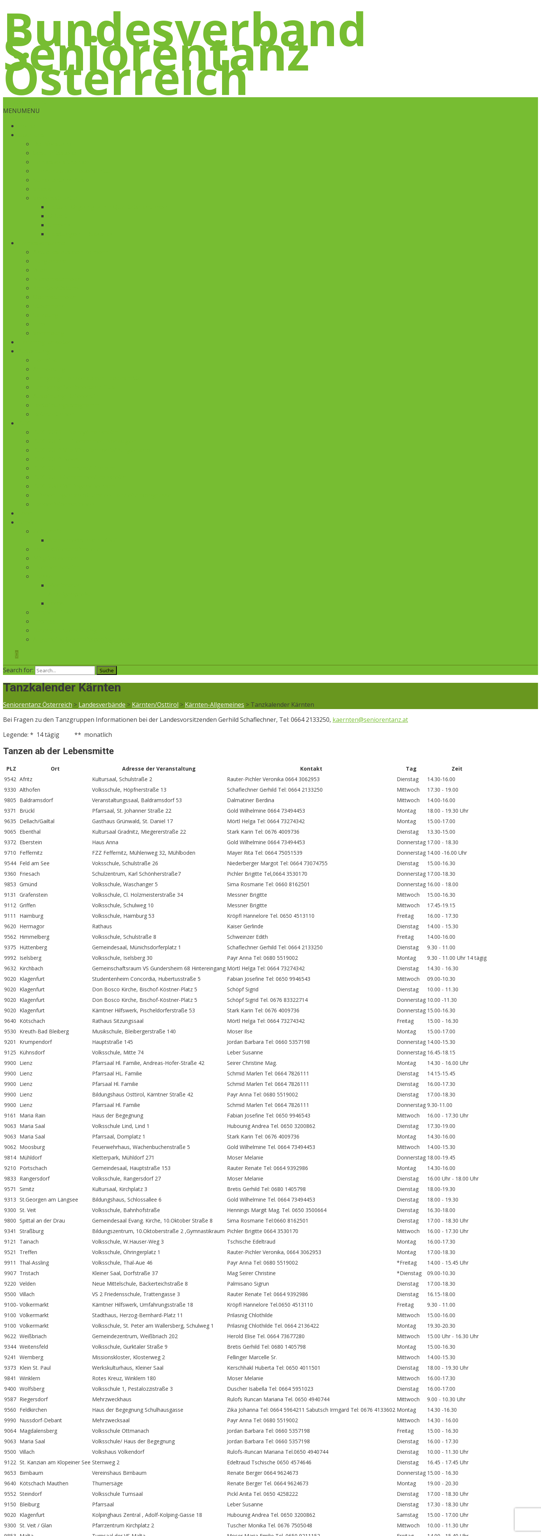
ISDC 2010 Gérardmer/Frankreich (79, 477)
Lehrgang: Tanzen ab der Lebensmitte (87, 378)
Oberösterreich (54, 297)
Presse (42, 576)
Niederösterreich (57, 279)
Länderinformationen (63, 504)
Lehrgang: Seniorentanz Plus (74, 387)
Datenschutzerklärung (65, 630)
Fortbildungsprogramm (66, 405)
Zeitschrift (47, 531)
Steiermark (48, 306)
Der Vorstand (52, 144)
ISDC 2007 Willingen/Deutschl (74, 486)
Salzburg (45, 315)
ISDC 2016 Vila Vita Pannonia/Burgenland (91, 450)
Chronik (59, 225)
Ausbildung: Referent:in (66, 396)
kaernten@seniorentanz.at (370, 719)
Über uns (31, 135)
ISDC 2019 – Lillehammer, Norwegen (84, 441)
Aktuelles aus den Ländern (70, 252)
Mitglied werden (56, 558)
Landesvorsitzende (59, 162)
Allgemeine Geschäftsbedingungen (82, 639)
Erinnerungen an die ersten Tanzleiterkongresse (102, 495)
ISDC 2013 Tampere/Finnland (74, 468)
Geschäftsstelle (54, 153)
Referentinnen (53, 414)
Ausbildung (34, 351)
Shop (25, 513)
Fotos (56, 603)
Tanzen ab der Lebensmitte (72, 171)
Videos (42, 189)
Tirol (40, 324)
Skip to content (24, 102)
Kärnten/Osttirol (56, 288)
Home (26, 126)
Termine (45, 360)
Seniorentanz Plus (59, 180)
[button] (21, 111)
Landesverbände (41, 243)
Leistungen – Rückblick (80, 234)
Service (28, 522)
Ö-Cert (57, 216)
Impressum (49, 621)
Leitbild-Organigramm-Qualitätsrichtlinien (107, 207)
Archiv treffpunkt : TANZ (82, 540)
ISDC (25, 423)
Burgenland (49, 261)
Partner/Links (52, 612)
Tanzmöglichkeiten (45, 342)
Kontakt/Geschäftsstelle (67, 549)
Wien (40, 270)
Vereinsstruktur (55, 198)
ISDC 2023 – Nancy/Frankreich (75, 432)
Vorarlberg (48, 333)
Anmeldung (49, 369)
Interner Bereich (56, 567)
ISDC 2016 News (56, 459)
